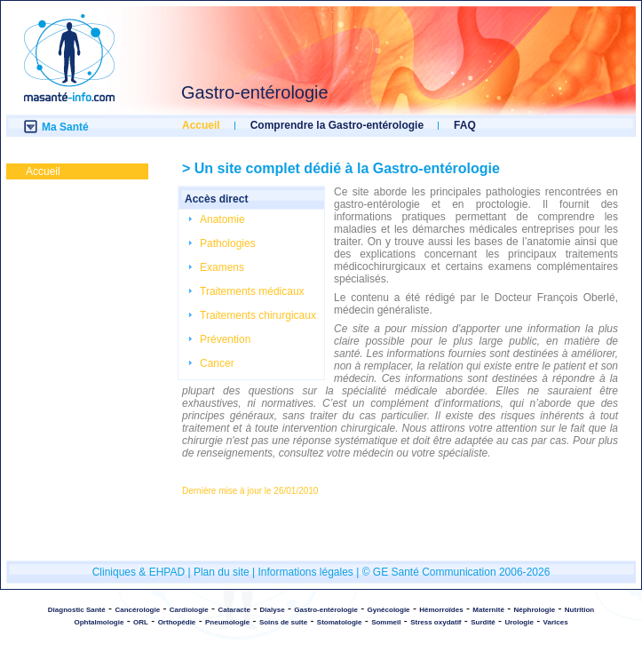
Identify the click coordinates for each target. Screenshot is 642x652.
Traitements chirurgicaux (258, 315)
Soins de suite (283, 622)
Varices (555, 622)
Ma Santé (65, 127)
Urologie (518, 622)
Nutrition (579, 610)
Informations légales (305, 572)
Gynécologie (389, 610)
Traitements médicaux (252, 291)
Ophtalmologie (98, 622)
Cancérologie (137, 610)
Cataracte (234, 610)
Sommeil (385, 622)
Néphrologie (535, 610)
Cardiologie (189, 610)
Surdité (483, 622)
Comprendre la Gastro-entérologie (337, 125)
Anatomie (222, 219)
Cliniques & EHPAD (140, 572)
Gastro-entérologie (326, 610)
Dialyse (272, 610)
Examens (222, 267)
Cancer (217, 363)
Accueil (201, 125)
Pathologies (228, 243)
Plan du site (222, 572)
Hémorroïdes (441, 610)
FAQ (465, 125)
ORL (140, 622)
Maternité (488, 610)
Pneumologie (227, 622)
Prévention (225, 339)
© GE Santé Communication (429, 572)
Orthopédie (177, 622)
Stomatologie (339, 622)
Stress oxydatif (435, 622)
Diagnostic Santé (77, 610)
